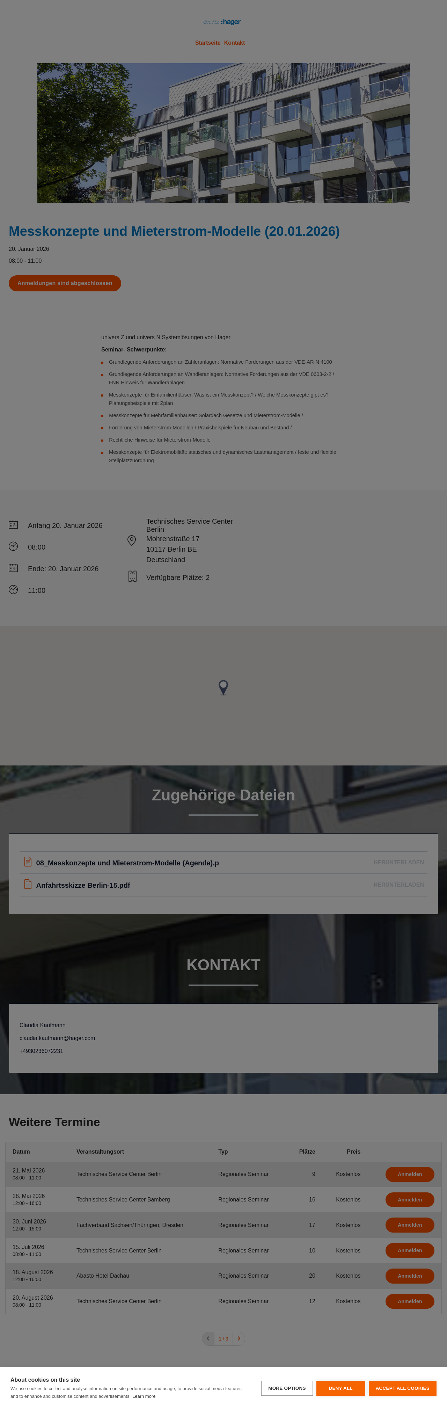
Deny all (340, 1388)
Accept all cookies (403, 1388)
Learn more (143, 1396)
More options (287, 1388)
